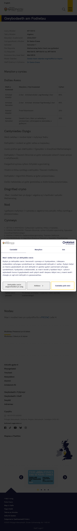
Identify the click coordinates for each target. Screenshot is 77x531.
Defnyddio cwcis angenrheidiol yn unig (14, 286)
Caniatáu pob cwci (62, 286)
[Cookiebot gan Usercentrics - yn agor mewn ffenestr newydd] (64, 243)
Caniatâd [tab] (13, 250)
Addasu (38, 286)
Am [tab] (63, 250)
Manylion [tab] (38, 250)
